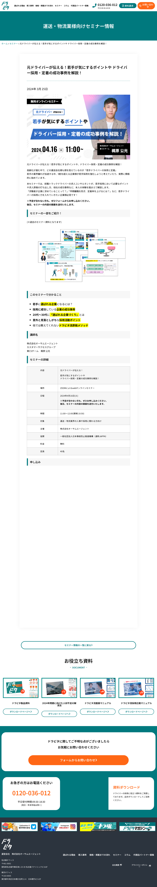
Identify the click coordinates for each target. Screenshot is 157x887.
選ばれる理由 (19, 5)
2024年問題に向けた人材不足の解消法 (59, 706)
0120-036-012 (107, 5)
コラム (66, 5)
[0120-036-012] (94, 6)
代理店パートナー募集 (80, 5)
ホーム (4, 43)
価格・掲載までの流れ (44, 5)
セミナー (58, 5)
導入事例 (30, 5)
